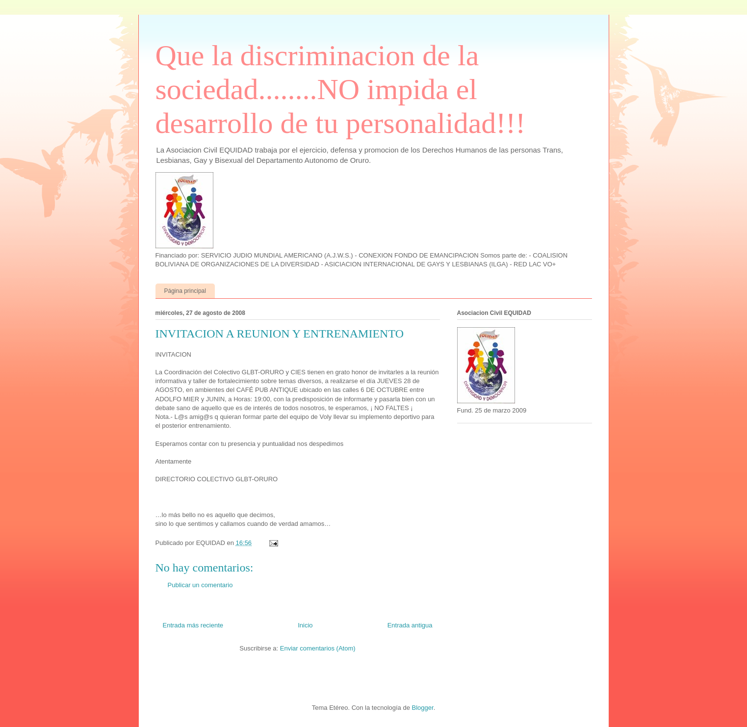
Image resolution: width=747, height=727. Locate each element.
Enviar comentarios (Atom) (318, 648)
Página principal (185, 290)
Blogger (423, 707)
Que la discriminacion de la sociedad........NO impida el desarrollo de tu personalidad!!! (340, 89)
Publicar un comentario (200, 585)
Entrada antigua (410, 625)
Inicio (305, 625)
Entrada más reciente (193, 625)
